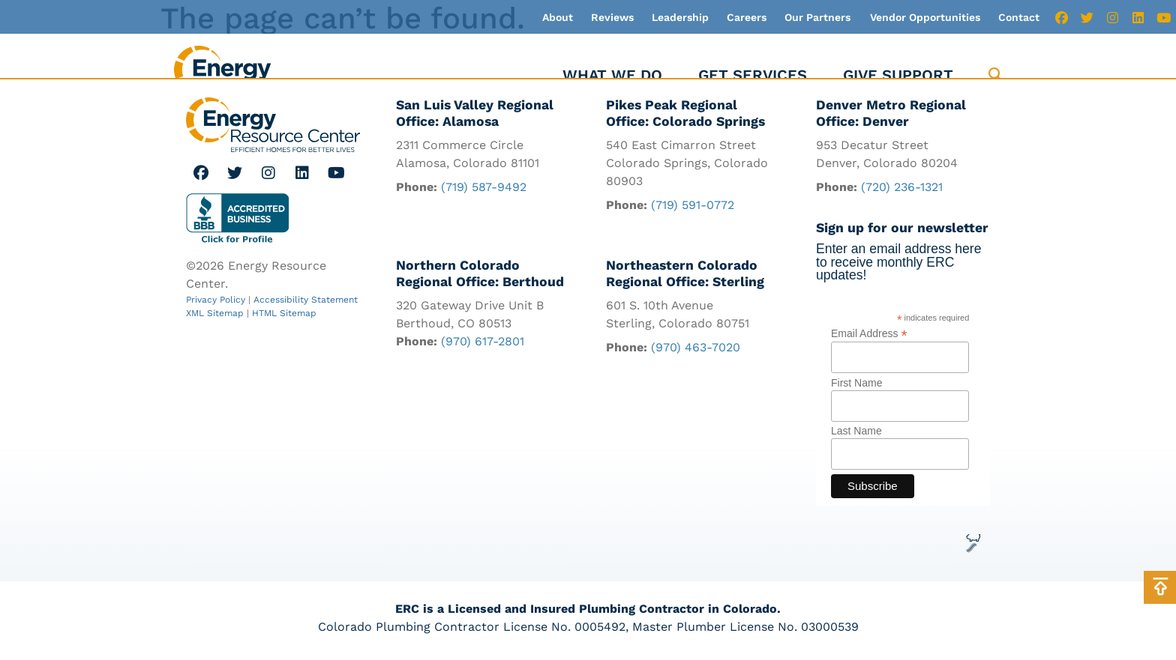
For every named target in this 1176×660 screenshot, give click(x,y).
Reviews (612, 17)
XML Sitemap (215, 313)
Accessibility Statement (306, 299)
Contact (1019, 17)
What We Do (612, 75)
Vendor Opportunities (925, 17)
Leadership (680, 17)
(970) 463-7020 (695, 347)
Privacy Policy (215, 299)
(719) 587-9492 (483, 187)
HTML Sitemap (284, 313)
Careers (746, 17)
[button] (995, 75)
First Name (856, 383)
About (557, 17)
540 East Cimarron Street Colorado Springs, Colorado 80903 (687, 163)
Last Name (856, 431)
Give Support (898, 75)
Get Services (752, 75)
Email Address (869, 333)
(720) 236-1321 (902, 187)
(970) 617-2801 (482, 341)
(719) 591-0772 (692, 205)
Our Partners (817, 17)
